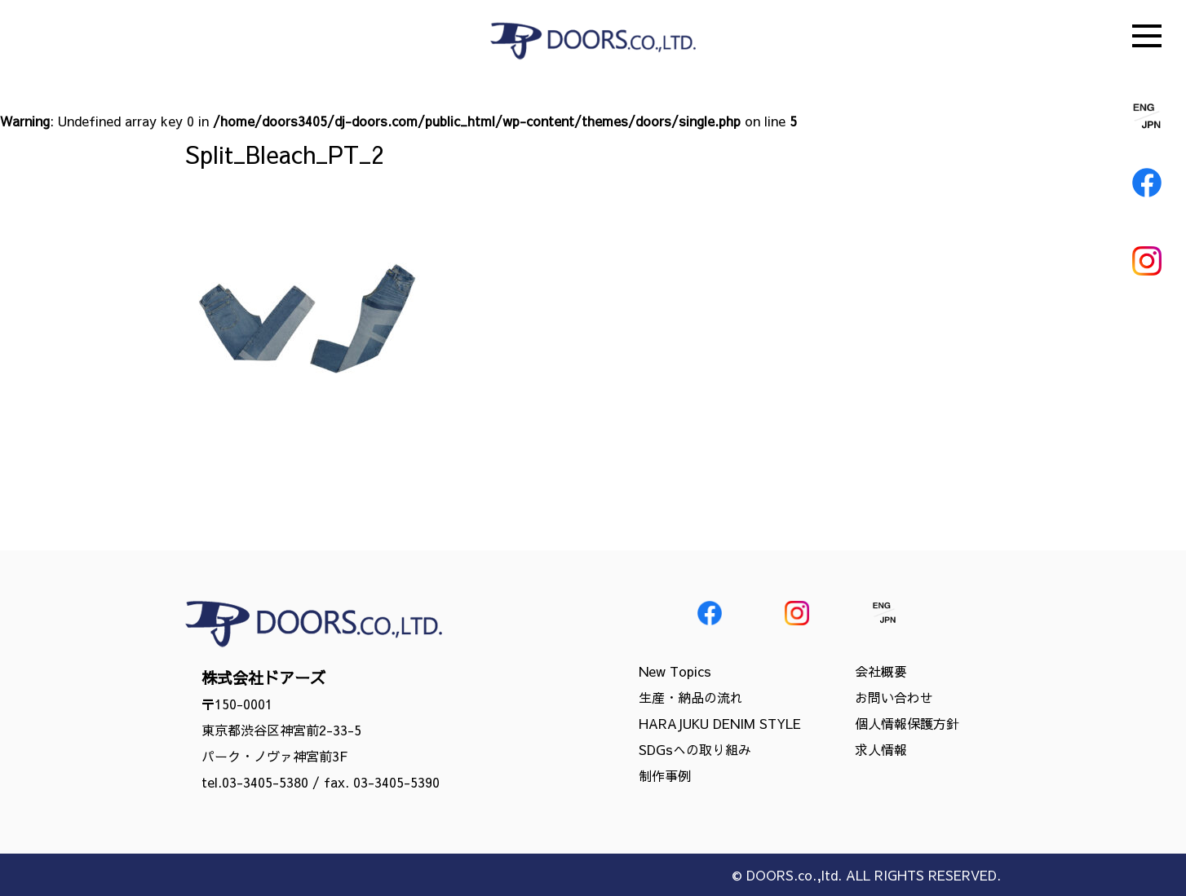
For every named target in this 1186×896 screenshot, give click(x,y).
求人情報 (881, 749)
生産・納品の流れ (691, 697)
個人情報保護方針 (907, 723)
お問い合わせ (894, 697)
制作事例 (665, 775)
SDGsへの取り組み (695, 749)
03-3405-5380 (265, 782)
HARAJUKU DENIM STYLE (720, 723)
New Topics (675, 671)
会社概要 (881, 671)
